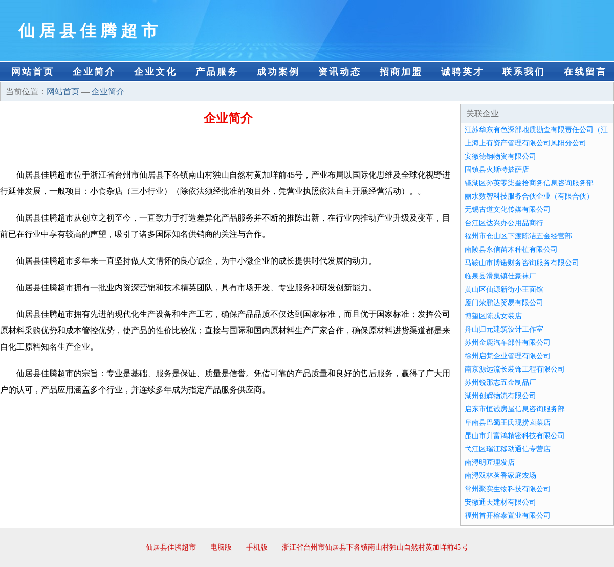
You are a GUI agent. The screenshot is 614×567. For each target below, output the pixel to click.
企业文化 (155, 72)
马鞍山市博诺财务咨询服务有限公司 (522, 263)
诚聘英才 (462, 72)
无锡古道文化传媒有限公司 (508, 209)
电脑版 (221, 547)
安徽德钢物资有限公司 (500, 156)
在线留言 (585, 72)
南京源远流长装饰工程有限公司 (515, 369)
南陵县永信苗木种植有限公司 (511, 249)
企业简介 (94, 72)
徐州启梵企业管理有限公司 (508, 356)
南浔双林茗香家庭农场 (500, 475)
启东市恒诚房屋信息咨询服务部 (515, 409)
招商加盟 (401, 72)
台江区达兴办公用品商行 (504, 223)
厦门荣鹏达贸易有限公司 (504, 303)
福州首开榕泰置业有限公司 (508, 515)
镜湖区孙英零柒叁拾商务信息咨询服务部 (529, 183)
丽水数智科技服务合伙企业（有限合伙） (529, 196)
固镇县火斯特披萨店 (497, 169)
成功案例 (278, 72)
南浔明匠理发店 (490, 462)
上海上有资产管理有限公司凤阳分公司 (525, 143)
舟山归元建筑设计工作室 (504, 329)
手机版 (257, 547)
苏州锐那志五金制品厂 (500, 382)
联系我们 (523, 72)
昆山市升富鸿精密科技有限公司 (515, 436)
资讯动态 (339, 72)
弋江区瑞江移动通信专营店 (508, 449)
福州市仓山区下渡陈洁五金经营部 (518, 236)
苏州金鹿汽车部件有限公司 (508, 342)
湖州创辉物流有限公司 (500, 396)
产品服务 (216, 72)
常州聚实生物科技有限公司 (508, 489)
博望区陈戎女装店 (493, 316)
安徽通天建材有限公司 (500, 502)
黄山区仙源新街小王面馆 (504, 289)
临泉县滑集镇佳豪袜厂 (500, 276)
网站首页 (32, 72)
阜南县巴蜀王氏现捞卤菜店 (508, 422)
